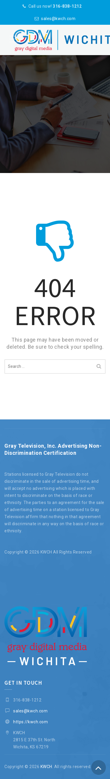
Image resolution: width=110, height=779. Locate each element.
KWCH (46, 766)
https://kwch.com (30, 721)
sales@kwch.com (58, 18)
